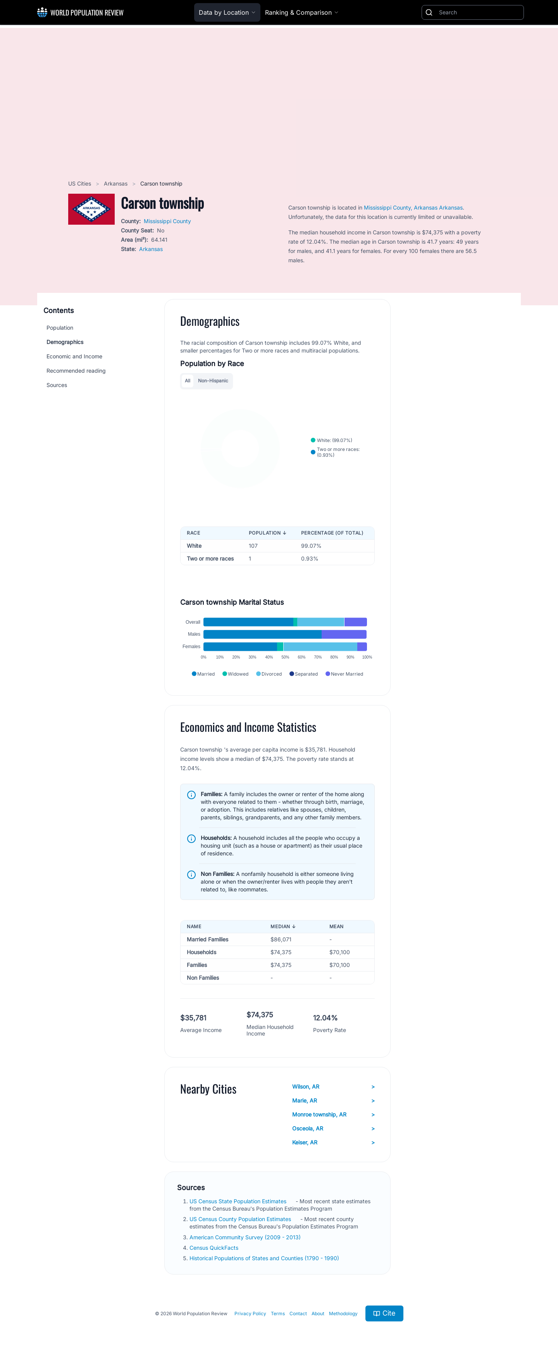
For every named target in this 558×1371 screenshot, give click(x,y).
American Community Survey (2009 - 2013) (245, 1237)
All (187, 381)
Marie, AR (333, 1100)
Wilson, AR (333, 1087)
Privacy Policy (250, 1313)
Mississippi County (167, 221)
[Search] (480, 12)
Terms (278, 1313)
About (318, 1313)
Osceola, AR (333, 1128)
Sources (56, 385)
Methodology (343, 1313)
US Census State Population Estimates (238, 1201)
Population (59, 327)
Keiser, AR (333, 1142)
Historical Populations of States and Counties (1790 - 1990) (265, 1258)
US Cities (80, 183)
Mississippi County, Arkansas (401, 207)
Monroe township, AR (333, 1114)
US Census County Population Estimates (241, 1219)
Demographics (64, 342)
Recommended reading (76, 370)
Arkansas (116, 183)
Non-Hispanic (213, 381)
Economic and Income (74, 356)
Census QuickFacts (214, 1247)
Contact (298, 1313)
